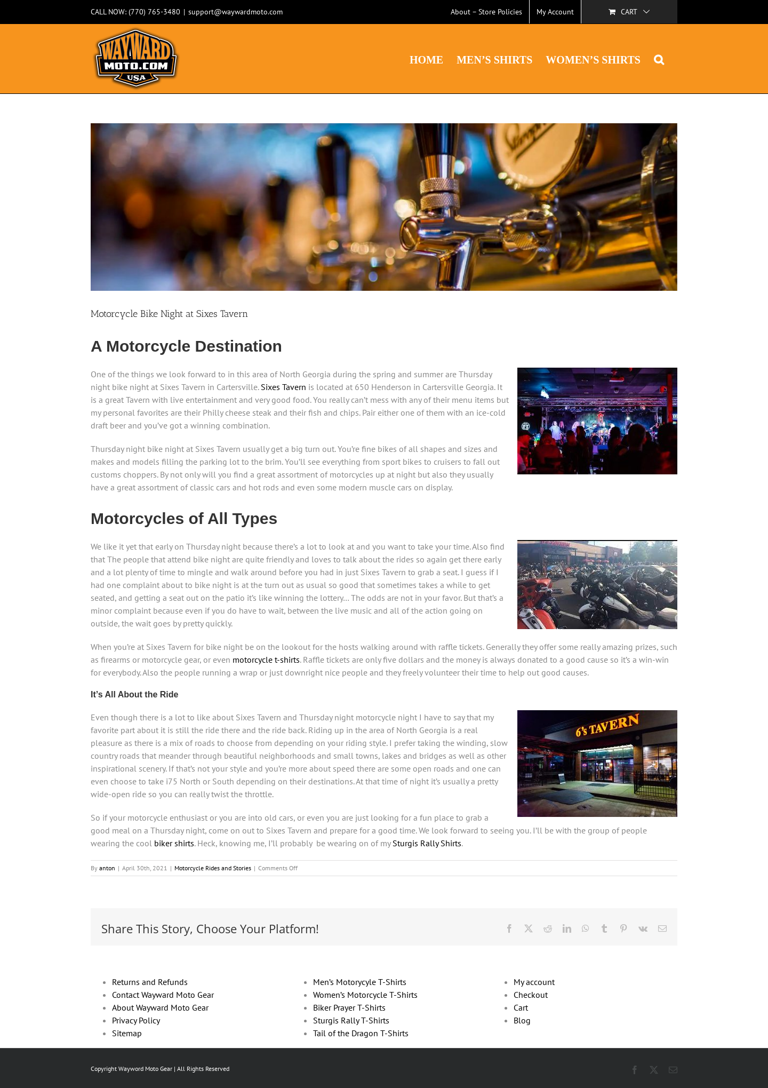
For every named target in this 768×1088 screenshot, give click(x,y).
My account (534, 981)
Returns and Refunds (150, 981)
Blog (522, 1020)
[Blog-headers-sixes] (384, 207)
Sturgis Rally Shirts (427, 843)
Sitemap (127, 1033)
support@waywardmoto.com (235, 12)
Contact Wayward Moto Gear (163, 994)
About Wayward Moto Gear (160, 1007)
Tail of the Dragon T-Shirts (361, 1033)
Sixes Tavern (283, 387)
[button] (659, 58)
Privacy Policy (136, 1020)
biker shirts (174, 843)
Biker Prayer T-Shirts (349, 1007)
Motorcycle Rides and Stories (212, 868)
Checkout (531, 994)
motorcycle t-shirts (266, 659)
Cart (521, 1007)
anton (107, 868)
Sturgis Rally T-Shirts (351, 1020)
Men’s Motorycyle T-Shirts (359, 981)
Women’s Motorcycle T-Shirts (365, 994)
